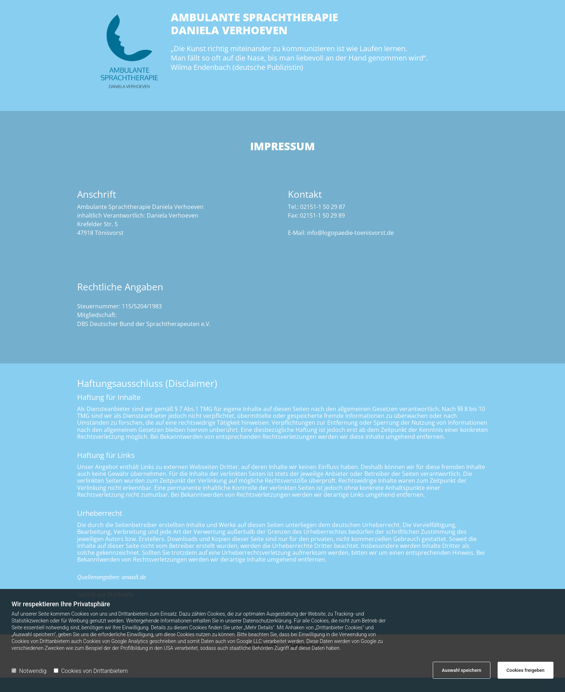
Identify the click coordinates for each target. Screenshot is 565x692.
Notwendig (29, 671)
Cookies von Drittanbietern (91, 671)
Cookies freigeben (525, 670)
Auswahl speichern (461, 670)
